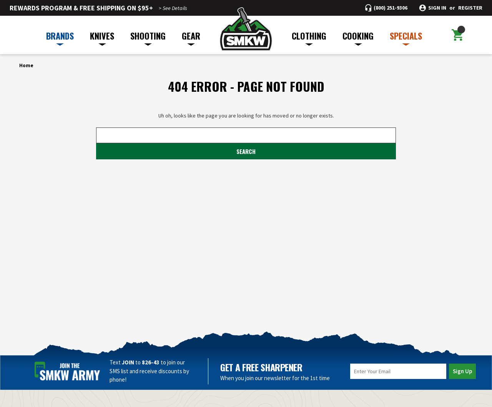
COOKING (358, 38)
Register (470, 8)
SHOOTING (148, 38)
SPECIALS (406, 38)
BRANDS (60, 38)
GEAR (191, 38)
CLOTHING (309, 38)
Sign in (437, 8)
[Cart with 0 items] (456, 35)
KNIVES (102, 38)
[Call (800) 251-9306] (386, 8)
